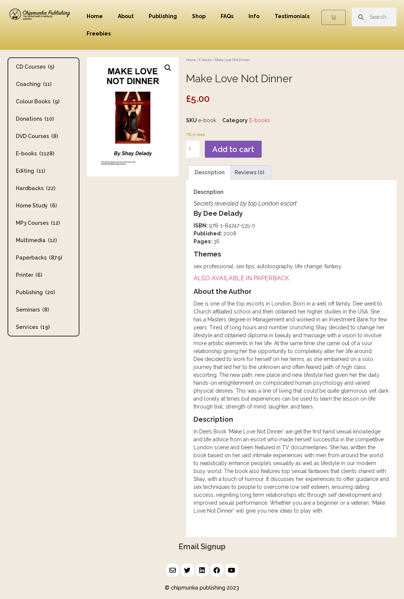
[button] (168, 68)
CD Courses (35, 67)
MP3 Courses (38, 223)
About (126, 16)
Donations (35, 119)
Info (253, 16)
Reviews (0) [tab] (249, 172)
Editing (30, 171)
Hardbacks (35, 188)
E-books (35, 153)
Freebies (99, 34)
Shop (199, 16)
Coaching (34, 84)
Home (95, 16)
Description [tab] (209, 172)
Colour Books (37, 101)
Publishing (163, 16)
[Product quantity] (193, 149)
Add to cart (233, 149)
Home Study (36, 205)
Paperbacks (39, 257)
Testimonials (291, 16)
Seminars (32, 309)
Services (33, 327)
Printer (29, 275)
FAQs (227, 16)
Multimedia (36, 240)
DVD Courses (37, 136)
